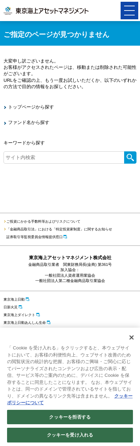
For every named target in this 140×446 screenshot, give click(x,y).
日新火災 (11, 307)
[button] (129, 10)
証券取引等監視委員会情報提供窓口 (34, 237)
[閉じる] (131, 338)
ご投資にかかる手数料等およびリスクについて (43, 221)
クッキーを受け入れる (70, 435)
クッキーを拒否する (70, 417)
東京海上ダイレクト (19, 315)
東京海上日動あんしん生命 (25, 322)
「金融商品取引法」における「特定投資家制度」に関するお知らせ (59, 229)
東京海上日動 (14, 299)
